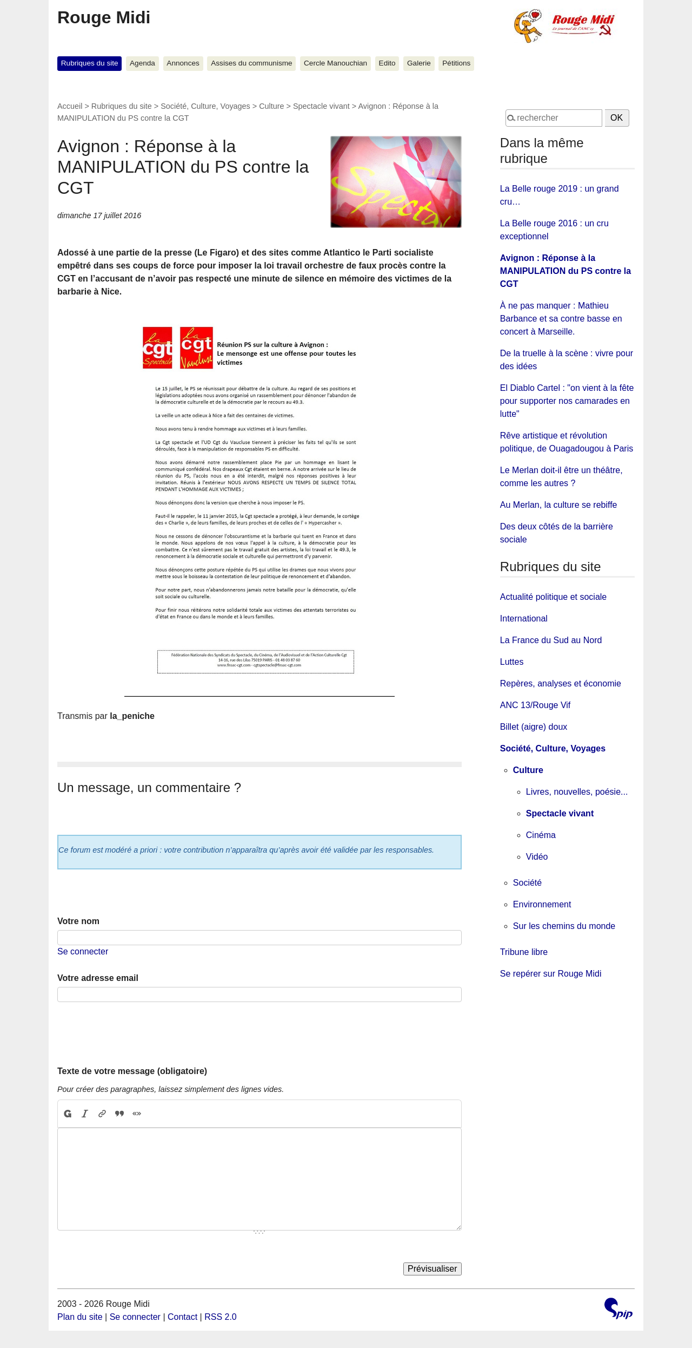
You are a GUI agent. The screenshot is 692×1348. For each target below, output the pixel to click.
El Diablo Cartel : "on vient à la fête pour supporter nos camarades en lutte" (567, 400)
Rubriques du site (89, 63)
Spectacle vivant (321, 106)
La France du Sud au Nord (551, 640)
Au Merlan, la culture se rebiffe (558, 504)
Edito (387, 63)
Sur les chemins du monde (564, 926)
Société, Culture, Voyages (205, 106)
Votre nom (78, 921)
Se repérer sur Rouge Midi (551, 973)
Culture (271, 106)
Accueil (69, 106)
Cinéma (541, 835)
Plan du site (80, 1316)
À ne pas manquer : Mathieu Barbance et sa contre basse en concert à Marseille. (561, 318)
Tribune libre (524, 952)
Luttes (512, 661)
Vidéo (537, 856)
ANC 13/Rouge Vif (535, 705)
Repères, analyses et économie (560, 683)
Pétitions (456, 63)
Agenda (142, 63)
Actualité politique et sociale (553, 596)
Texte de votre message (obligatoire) (132, 1071)
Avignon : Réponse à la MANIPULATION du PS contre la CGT (565, 271)
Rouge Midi (103, 17)
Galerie (419, 63)
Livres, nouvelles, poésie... (577, 791)
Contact (182, 1316)
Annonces (183, 63)
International (524, 618)
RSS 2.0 (220, 1316)
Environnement (542, 904)
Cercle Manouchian (335, 63)
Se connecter (82, 951)
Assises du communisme (251, 63)
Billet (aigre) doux (534, 726)
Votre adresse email (97, 978)
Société (527, 882)
